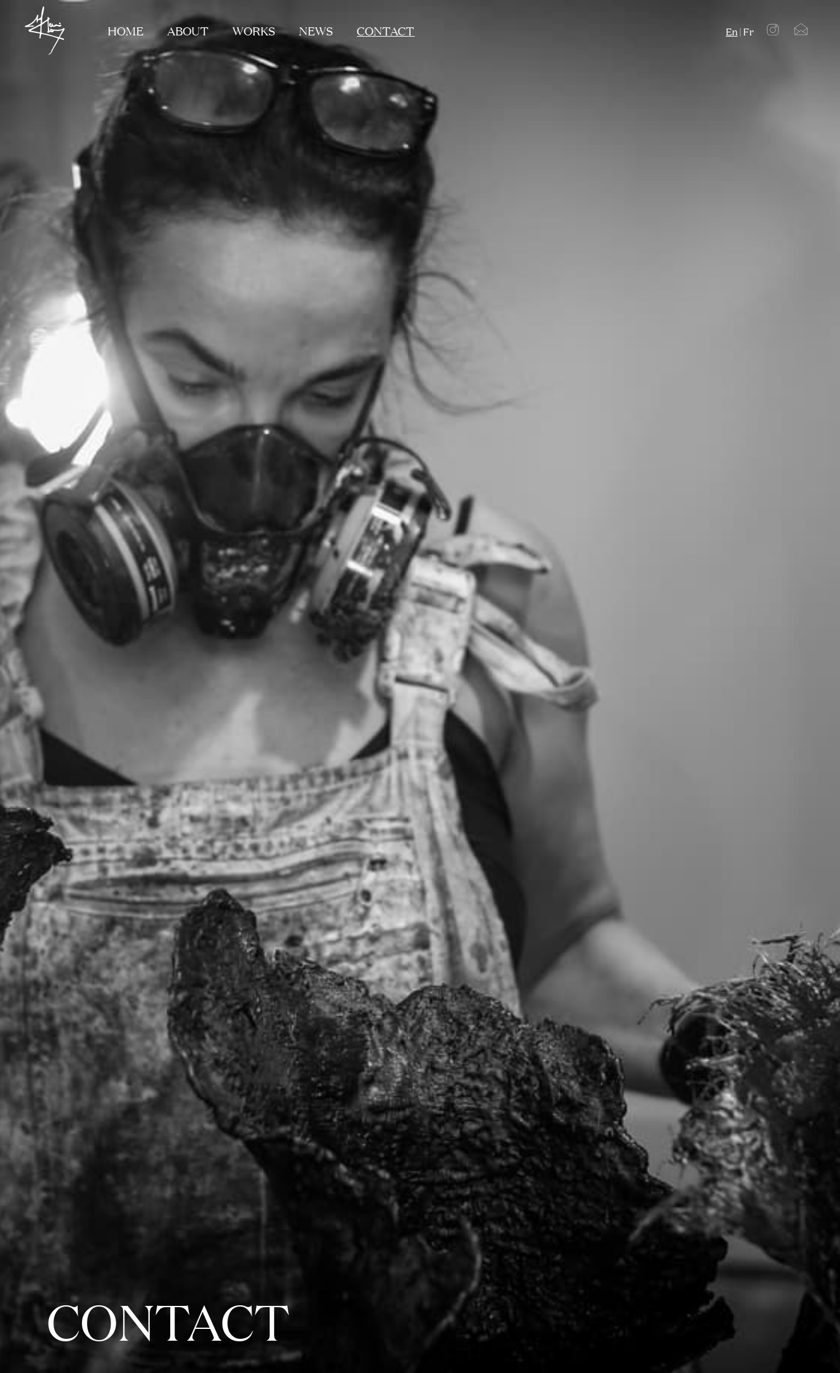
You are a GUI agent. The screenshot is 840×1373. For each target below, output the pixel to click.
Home (125, 30)
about (188, 30)
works (253, 30)
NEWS (316, 30)
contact (385, 30)
